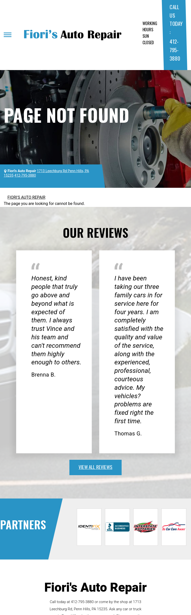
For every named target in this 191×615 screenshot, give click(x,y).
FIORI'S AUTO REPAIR (26, 197)
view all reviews (95, 466)
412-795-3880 (175, 50)
